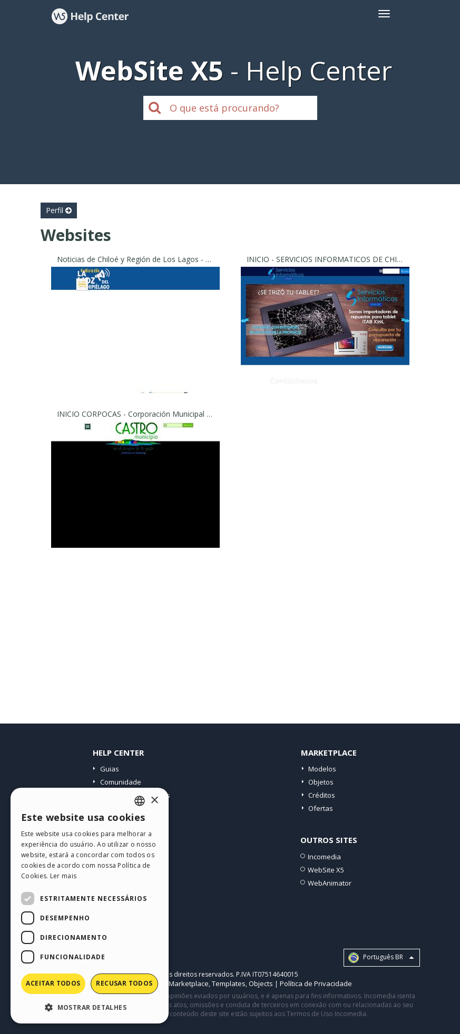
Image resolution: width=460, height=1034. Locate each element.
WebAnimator (329, 883)
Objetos (321, 782)
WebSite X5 (326, 870)
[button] (89, 1007)
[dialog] (90, 905)
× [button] (154, 801)
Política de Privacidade (316, 983)
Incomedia (324, 856)
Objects (261, 983)
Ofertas (320, 808)
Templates (229, 983)
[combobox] (139, 801)
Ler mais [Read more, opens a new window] (63, 875)
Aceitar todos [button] (53, 983)
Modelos (322, 769)
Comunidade (120, 782)
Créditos (321, 795)
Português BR (381, 957)
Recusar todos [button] (124, 983)
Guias (109, 769)
